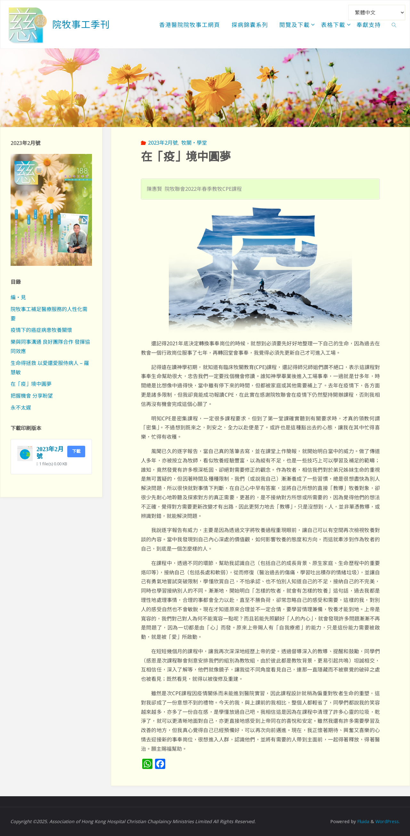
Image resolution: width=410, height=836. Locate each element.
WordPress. (387, 821)
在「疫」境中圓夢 (31, 383)
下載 (76, 451)
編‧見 (18, 297)
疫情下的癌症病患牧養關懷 (41, 330)
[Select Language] (376, 12)
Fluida (362, 821)
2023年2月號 (163, 142)
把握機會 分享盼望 (32, 395)
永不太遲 (21, 407)
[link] (394, 24)
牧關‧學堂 (194, 142)
